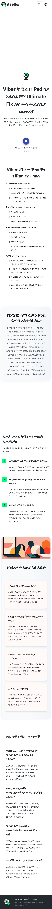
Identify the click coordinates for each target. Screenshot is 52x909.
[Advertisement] (26, 36)
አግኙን (25, 905)
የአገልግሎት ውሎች (22, 899)
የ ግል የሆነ (35, 899)
